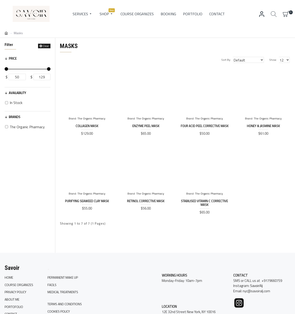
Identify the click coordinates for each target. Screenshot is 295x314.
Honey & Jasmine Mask (263, 126)
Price (13, 58)
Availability (17, 93)
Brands (14, 117)
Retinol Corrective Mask (145, 201)
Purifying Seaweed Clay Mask (87, 201)
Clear (46, 46)
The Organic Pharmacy (91, 118)
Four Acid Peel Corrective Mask (204, 126)
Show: (274, 60)
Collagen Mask (87, 126)
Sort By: (231, 60)
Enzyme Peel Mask (145, 126)
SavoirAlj (256, 291)
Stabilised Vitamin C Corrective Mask (204, 203)
